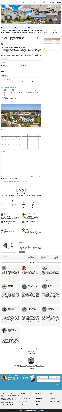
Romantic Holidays (53, 400)
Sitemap (23, 406)
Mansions (51, 403)
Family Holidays (52, 395)
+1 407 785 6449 (5, 401)
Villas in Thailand (39, 398)
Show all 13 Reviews (5, 236)
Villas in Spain (38, 403)
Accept (42, 410)
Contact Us (11, 402)
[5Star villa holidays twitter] (1, 404)
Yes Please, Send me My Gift (56, 385)
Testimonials (24, 401)
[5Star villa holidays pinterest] (12, 404)
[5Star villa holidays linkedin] (7, 404)
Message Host (22, 252)
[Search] (44, 2)
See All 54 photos (54, 19)
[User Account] (57, 2)
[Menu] (60, 2)
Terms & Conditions (25, 400)
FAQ (23, 403)
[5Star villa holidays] (2, 2)
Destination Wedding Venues (54, 401)
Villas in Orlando (38, 395)
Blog (23, 404)
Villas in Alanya (38, 400)
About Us (23, 395)
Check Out (54, 30)
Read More (15, 218)
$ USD (53, 2)
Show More (4, 58)
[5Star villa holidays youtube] (10, 404)
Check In (45, 30)
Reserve (52, 38)
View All (37, 404)
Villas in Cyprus (38, 401)
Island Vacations (52, 398)
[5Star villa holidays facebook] (3, 404)
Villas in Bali (38, 396)
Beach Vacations (52, 396)
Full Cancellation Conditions (36, 176)
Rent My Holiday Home (26, 398)
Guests (45, 34)
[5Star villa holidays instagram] (5, 404)
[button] (60, 258)
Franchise (23, 396)
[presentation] (43, 385)
